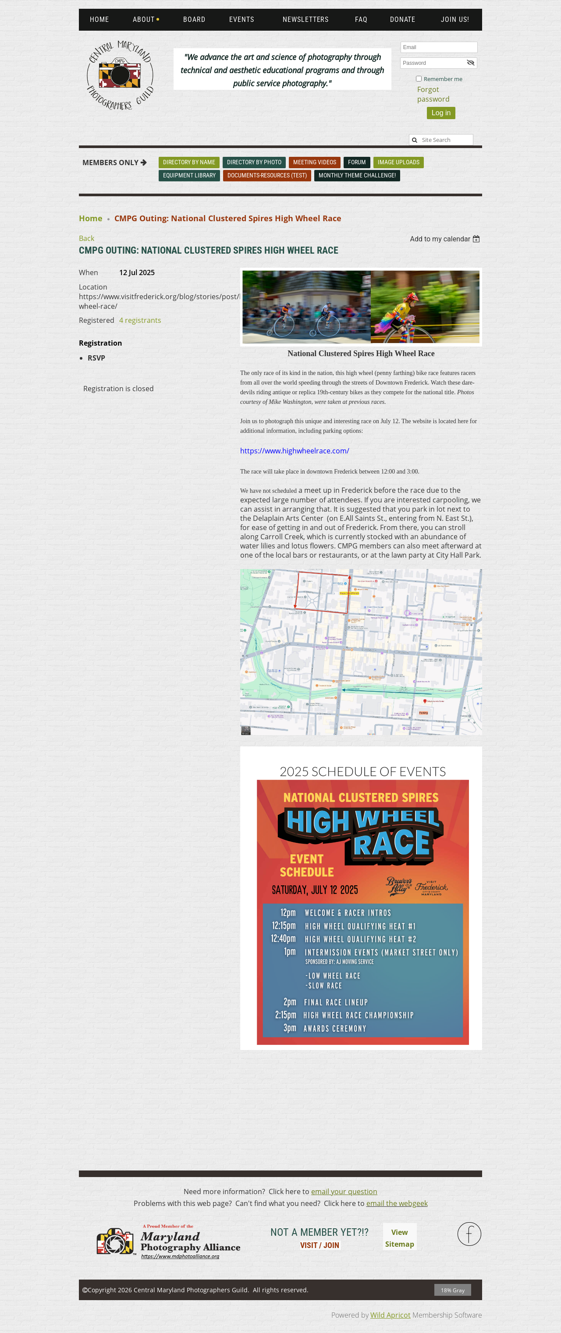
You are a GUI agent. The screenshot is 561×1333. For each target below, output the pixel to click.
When (88, 272)
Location (93, 287)
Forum (357, 162)
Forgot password (433, 94)
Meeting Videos (314, 162)
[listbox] (446, 238)
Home (91, 218)
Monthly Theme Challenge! (357, 175)
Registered (96, 320)
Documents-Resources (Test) (267, 175)
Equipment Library (189, 175)
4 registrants (140, 320)
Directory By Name (189, 162)
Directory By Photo (254, 162)
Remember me (443, 79)
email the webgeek (397, 1203)
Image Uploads (398, 162)
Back (86, 238)
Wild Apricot (390, 1315)
